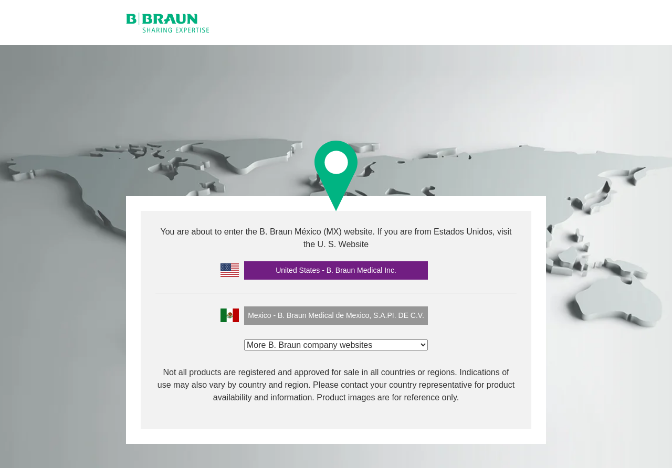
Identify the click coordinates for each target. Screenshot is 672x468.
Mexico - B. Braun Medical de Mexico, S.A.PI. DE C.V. (336, 315)
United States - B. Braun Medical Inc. (336, 270)
